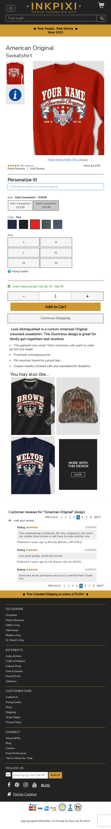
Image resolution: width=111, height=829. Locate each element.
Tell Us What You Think (19, 758)
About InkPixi (13, 738)
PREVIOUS (51, 517)
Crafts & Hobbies (15, 661)
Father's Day (13, 625)
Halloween (12, 630)
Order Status (13, 717)
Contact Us (12, 697)
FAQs (9, 707)
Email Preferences (16, 753)
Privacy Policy (13, 722)
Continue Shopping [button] (55, 318)
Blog (8, 743)
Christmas (11, 615)
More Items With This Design (68, 160)
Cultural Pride (13, 666)
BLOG (45, 785)
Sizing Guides (13, 702)
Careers (10, 748)
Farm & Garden (14, 671)
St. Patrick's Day (15, 640)
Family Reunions (15, 620)
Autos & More (13, 656)
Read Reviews (16, 168)
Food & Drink (13, 676)
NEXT (97, 517)
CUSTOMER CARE (19, 691)
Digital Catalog (25, 794)
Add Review (37, 168)
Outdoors (11, 681)
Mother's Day (13, 635)
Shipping (11, 712)
